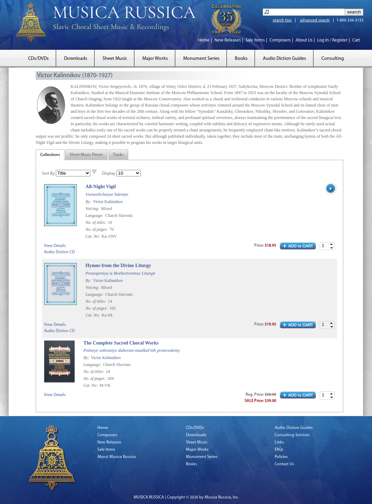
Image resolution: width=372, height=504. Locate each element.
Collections (50, 155)
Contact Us (284, 464)
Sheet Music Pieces (86, 155)
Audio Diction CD (59, 252)
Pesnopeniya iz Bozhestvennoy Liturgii (120, 273)
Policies (281, 457)
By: (89, 201)
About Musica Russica (116, 457)
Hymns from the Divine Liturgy (118, 265)
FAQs (279, 450)
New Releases (227, 40)
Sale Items (255, 40)
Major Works (155, 58)
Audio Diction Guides (284, 58)
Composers (280, 40)
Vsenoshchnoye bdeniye (107, 194)
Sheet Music (115, 58)
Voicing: (93, 208)
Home (204, 40)
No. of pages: (97, 229)
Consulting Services (292, 435)
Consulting (332, 58)
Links (279, 442)
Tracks (118, 155)
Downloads (75, 58)
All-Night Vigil (101, 186)
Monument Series (201, 58)
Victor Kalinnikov (108, 201)
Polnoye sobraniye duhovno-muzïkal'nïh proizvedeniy (131, 350)
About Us (303, 40)
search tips (282, 20)
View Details (55, 246)
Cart (356, 40)
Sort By (48, 174)
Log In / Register (332, 40)
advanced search (315, 20)
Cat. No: (93, 236)
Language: (95, 215)
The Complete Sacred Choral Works (121, 343)
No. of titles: (96, 222)
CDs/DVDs (38, 58)
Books (241, 58)
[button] (331, 244)
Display (108, 174)
